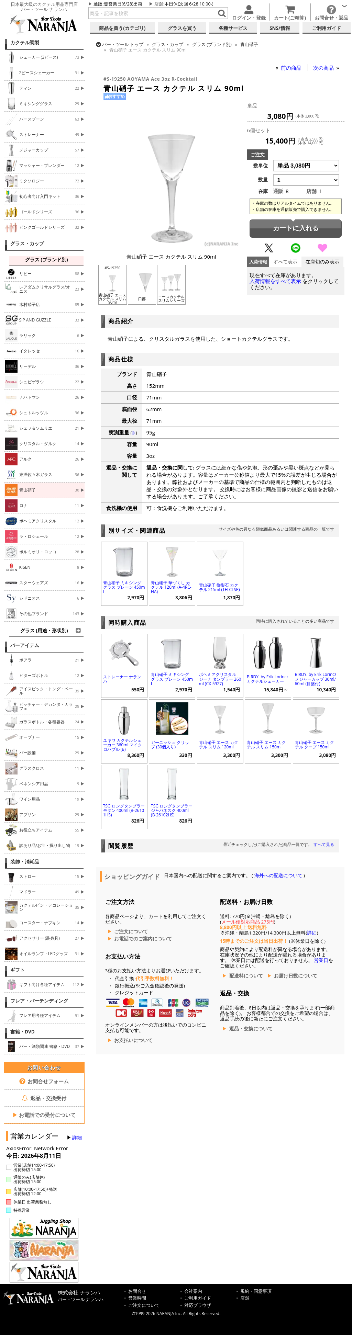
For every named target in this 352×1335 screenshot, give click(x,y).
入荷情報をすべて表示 (275, 281)
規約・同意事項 (256, 1291)
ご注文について (131, 931)
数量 (263, 180)
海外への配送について (278, 875)
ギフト (17, 970)
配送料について (246, 976)
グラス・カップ (27, 243)
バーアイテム (24, 645)
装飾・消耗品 (24, 862)
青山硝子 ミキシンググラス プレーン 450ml (124, 587)
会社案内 (193, 1291)
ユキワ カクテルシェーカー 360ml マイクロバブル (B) (122, 744)
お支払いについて (133, 1040)
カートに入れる (296, 228)
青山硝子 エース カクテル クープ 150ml (314, 744)
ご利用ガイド (197, 1298)
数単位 (260, 165)
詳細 (77, 1137)
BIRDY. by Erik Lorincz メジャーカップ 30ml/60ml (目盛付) (316, 678)
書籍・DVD (22, 1032)
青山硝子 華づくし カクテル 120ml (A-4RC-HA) (171, 587)
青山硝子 (249, 44)
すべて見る (324, 844)
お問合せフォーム (44, 1081)
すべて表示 (285, 261)
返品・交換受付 (44, 1098)
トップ (122, 44)
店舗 (158, 4)
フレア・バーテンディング (39, 1001)
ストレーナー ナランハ (122, 679)
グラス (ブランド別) (212, 44)
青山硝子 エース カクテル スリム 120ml (218, 744)
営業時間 (137, 1298)
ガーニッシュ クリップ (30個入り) (170, 744)
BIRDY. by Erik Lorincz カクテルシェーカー (267, 679)
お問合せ (137, 1291)
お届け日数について (295, 976)
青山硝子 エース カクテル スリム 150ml (266, 744)
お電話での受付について (44, 1114)
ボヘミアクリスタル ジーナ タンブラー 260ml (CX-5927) (220, 678)
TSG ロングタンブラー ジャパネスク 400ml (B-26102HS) (171, 810)
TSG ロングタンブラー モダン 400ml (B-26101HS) (124, 810)
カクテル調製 (24, 42)
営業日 (321, 960)
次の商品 (324, 67)
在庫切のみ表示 (322, 261)
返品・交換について (251, 1029)
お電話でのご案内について (143, 939)
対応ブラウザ (197, 1305)
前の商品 (292, 67)
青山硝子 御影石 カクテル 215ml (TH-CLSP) (219, 587)
